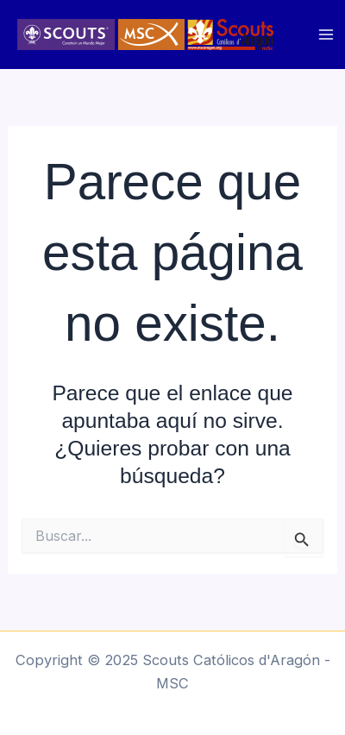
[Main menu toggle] (325, 35)
